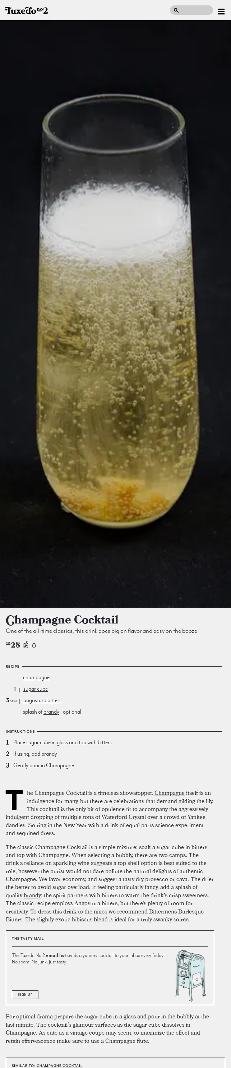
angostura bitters (42, 700)
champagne (36, 677)
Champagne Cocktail (60, 1066)
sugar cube (35, 689)
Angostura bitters (95, 903)
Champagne (169, 792)
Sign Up (25, 994)
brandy (51, 712)
